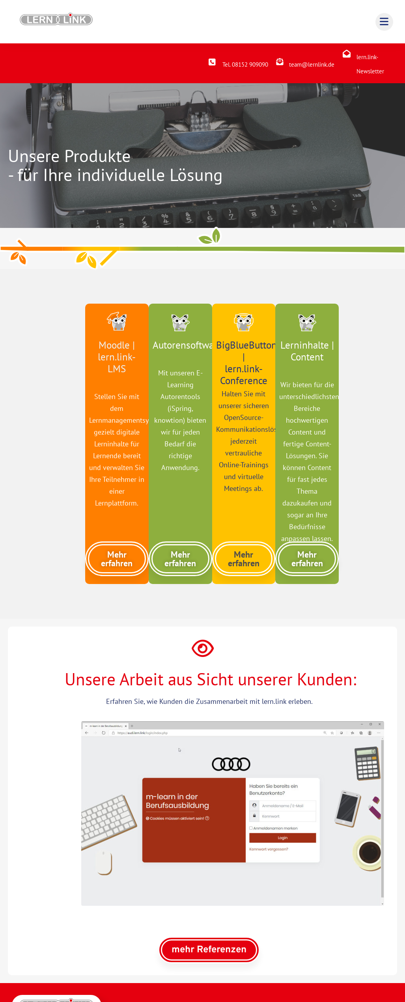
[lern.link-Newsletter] (347, 54)
